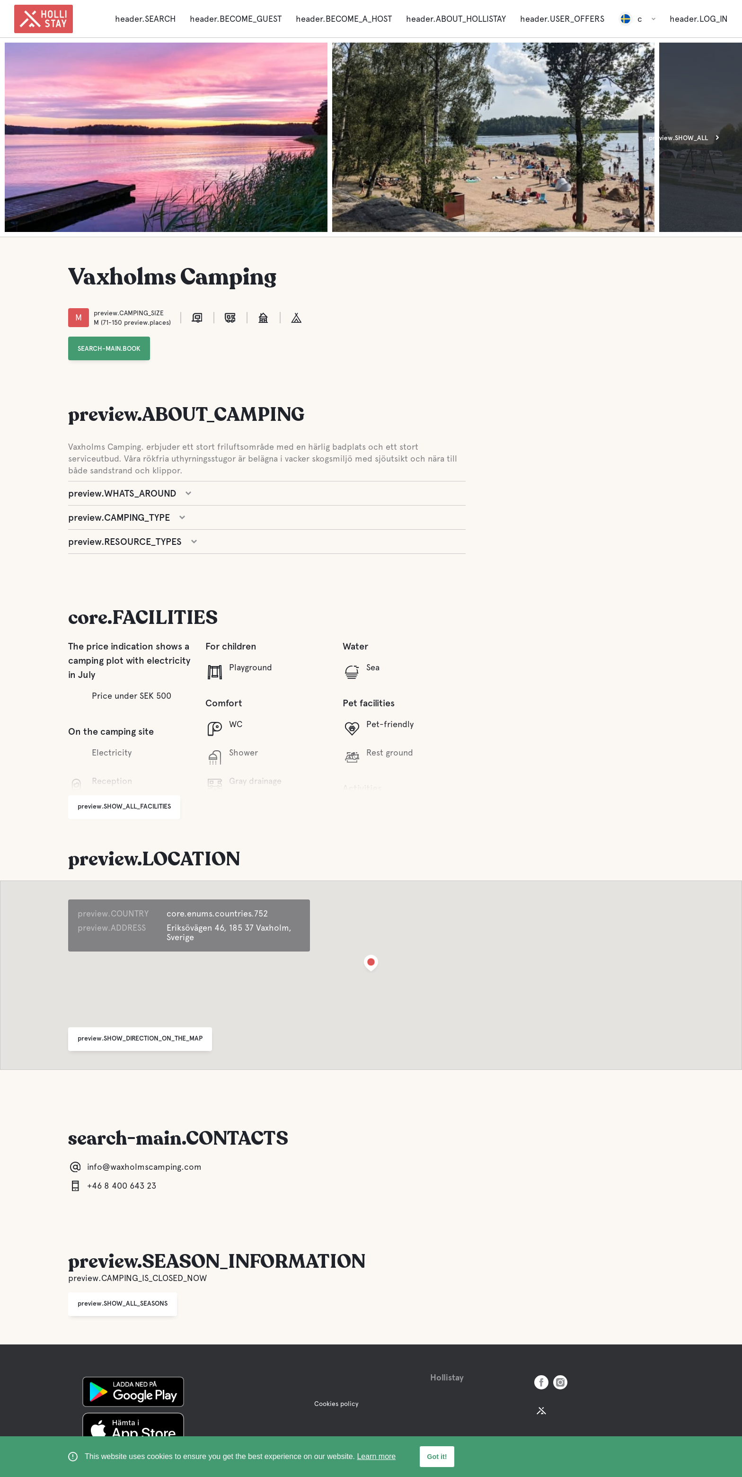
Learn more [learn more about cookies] (376, 1456)
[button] (371, 965)
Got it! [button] (437, 1456)
